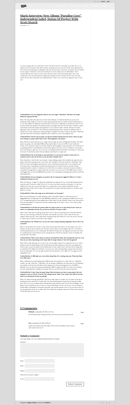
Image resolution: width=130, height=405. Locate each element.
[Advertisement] (50, 296)
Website (22, 371)
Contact (103, 2)
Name (22, 361)
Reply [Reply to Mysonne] (82, 312)
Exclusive (95, 6)
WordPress (47, 402)
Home (58, 6)
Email (22, 366)
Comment (23, 342)
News (104, 6)
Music (64, 6)
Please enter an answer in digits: (29, 375)
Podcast (85, 6)
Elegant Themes (32, 402)
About (108, 2)
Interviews (74, 6)
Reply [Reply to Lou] (82, 323)
